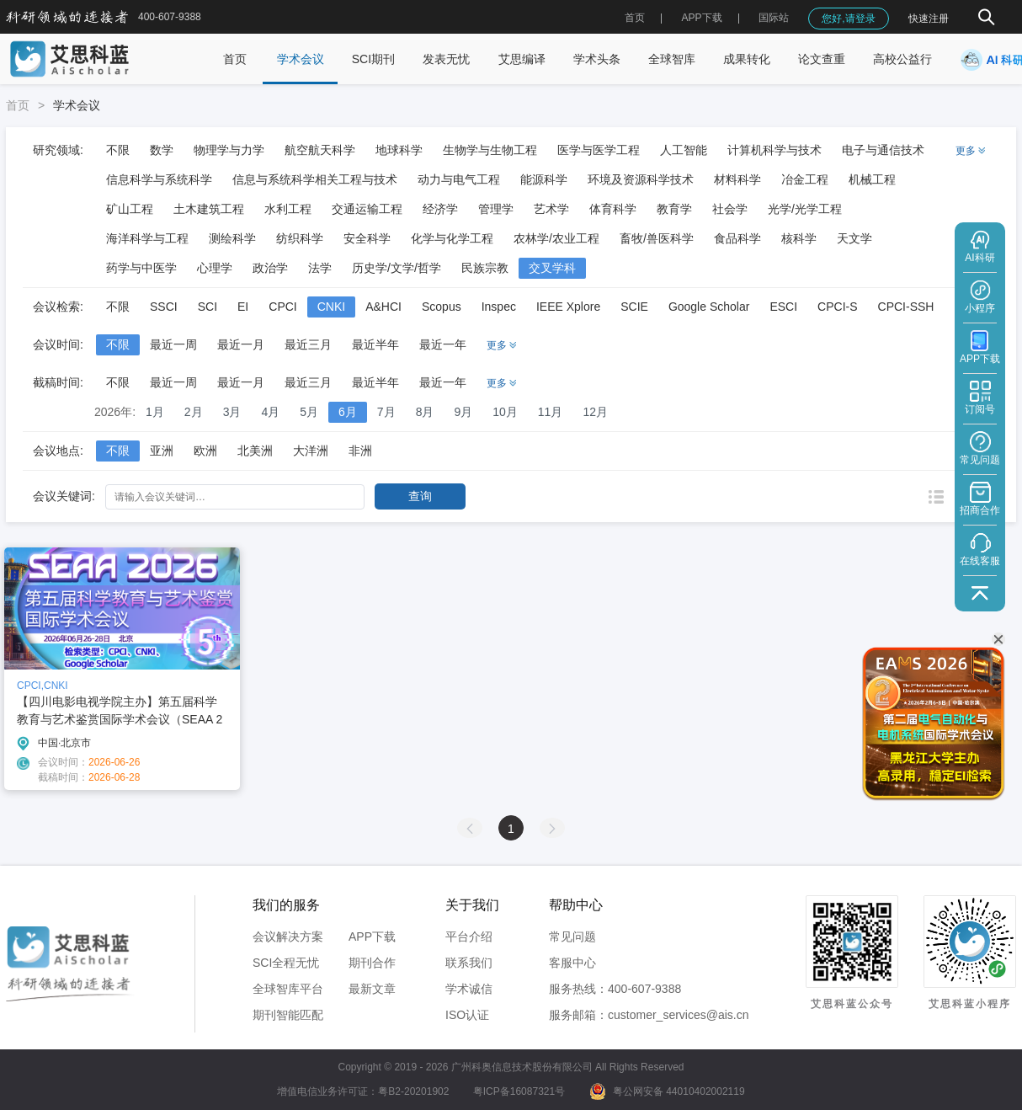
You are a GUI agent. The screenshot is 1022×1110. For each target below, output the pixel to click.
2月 (193, 412)
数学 (161, 150)
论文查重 (821, 59)
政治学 (270, 268)
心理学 (214, 268)
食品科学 (737, 238)
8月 (425, 412)
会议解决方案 (288, 936)
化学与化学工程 (452, 238)
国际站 (774, 18)
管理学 (496, 209)
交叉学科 (552, 268)
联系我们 (468, 962)
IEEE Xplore (568, 306)
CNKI (331, 306)
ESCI (783, 306)
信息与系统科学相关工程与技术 (314, 179)
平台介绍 (468, 936)
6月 (347, 412)
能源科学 (543, 179)
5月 (309, 412)
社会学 (730, 209)
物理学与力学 (229, 150)
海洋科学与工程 (147, 238)
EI (242, 306)
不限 (118, 150)
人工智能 (683, 150)
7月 (386, 412)
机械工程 (872, 179)
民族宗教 (484, 268)
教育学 (674, 209)
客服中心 (572, 962)
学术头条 (596, 59)
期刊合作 (372, 962)
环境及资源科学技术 (641, 179)
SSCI (164, 306)
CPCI (282, 306)
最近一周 (173, 344)
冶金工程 (804, 179)
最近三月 (308, 344)
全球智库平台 (288, 988)
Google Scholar (709, 306)
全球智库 (671, 59)
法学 (320, 268)
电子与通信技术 (883, 150)
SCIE (634, 306)
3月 (232, 412)
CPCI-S (837, 306)
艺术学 (551, 209)
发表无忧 (446, 59)
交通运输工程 (367, 209)
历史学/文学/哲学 (396, 268)
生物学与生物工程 (490, 150)
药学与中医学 (141, 268)
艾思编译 (522, 59)
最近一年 (442, 344)
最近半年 (375, 344)
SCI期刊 (373, 59)
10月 (505, 412)
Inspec (499, 306)
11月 (550, 412)
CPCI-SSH (906, 306)
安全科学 (367, 238)
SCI (207, 306)
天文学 (854, 238)
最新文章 (372, 988)
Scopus (441, 306)
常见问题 (572, 936)
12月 (595, 412)
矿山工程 (129, 209)
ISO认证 (467, 1015)
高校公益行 (902, 59)
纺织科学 (299, 238)
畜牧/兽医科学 (657, 238)
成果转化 (746, 59)
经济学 (440, 209)
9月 (463, 412)
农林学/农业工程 (556, 238)
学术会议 (300, 59)
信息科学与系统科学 (159, 179)
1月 (155, 412)
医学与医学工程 (598, 150)
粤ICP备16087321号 (519, 1091)
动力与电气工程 (459, 179)
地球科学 (399, 150)
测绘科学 (232, 238)
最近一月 (240, 344)
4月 (270, 412)
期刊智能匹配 (288, 1015)
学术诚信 (468, 988)
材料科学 (737, 179)
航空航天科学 (320, 150)
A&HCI (383, 306)
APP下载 (372, 936)
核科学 (799, 238)
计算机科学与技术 (774, 150)
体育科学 (612, 209)
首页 (635, 18)
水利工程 (287, 209)
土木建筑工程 (208, 209)
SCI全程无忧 (286, 962)
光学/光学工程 (805, 209)
